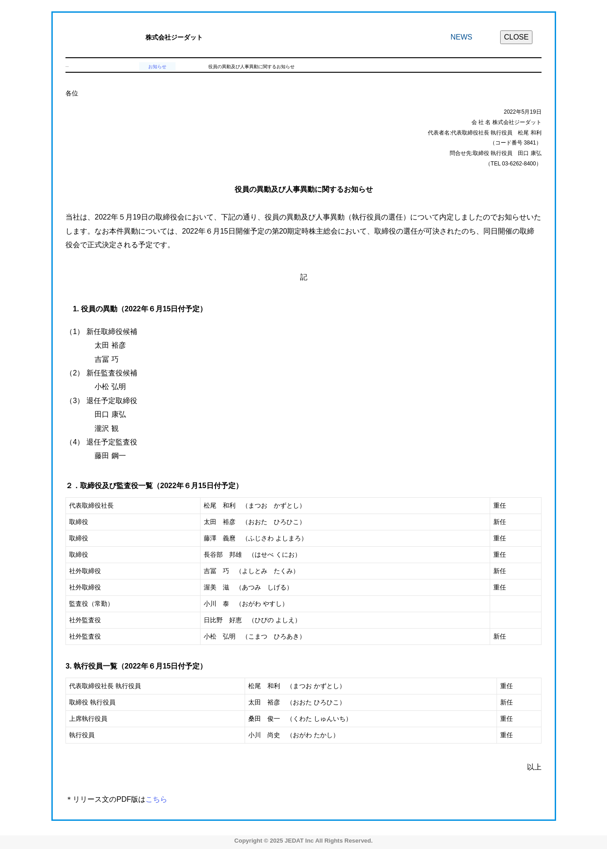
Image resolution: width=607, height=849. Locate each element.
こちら (156, 799)
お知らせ (157, 66)
